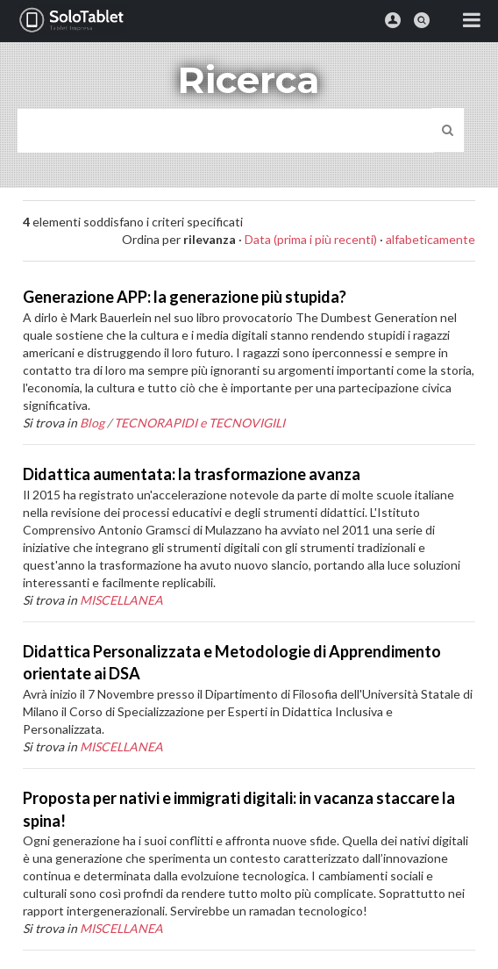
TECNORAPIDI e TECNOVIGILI (199, 422)
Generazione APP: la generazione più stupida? (184, 296)
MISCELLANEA (121, 599)
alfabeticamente (430, 239)
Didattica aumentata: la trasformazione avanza (191, 474)
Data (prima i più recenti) (311, 239)
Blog (92, 422)
